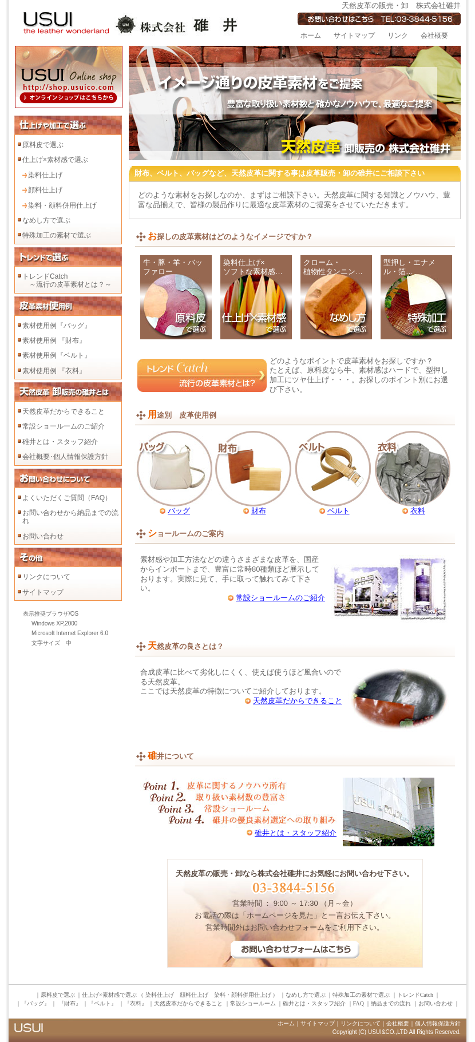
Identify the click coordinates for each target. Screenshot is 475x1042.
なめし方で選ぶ (46, 220)
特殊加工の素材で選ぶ (56, 235)
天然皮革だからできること (63, 411)
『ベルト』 (103, 1003)
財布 (258, 510)
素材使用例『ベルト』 (56, 355)
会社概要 (434, 35)
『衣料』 (135, 1003)
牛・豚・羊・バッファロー (173, 267)
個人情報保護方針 (438, 1023)
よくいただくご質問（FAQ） (67, 498)
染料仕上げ (45, 175)
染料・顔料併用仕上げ (62, 205)
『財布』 (69, 1003)
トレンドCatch (415, 995)
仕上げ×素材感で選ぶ (55, 160)
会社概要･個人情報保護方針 (65, 457)
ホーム (310, 35)
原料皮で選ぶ (43, 145)
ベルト (338, 510)
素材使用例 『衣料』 (54, 371)
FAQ (358, 1003)
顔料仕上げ (45, 190)
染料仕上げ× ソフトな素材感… (253, 267)
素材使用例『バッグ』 (56, 326)
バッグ (179, 510)
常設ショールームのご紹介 (63, 426)
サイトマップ (354, 35)
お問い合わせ (43, 536)
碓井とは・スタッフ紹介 (60, 442)
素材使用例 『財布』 (54, 340)
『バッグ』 (36, 1003)
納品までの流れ (391, 1003)
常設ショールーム (253, 1003)
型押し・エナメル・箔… (409, 267)
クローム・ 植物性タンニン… (333, 267)
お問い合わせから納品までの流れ (70, 517)
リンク (397, 35)
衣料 (417, 510)
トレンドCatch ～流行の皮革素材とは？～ (67, 280)
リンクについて (46, 577)
